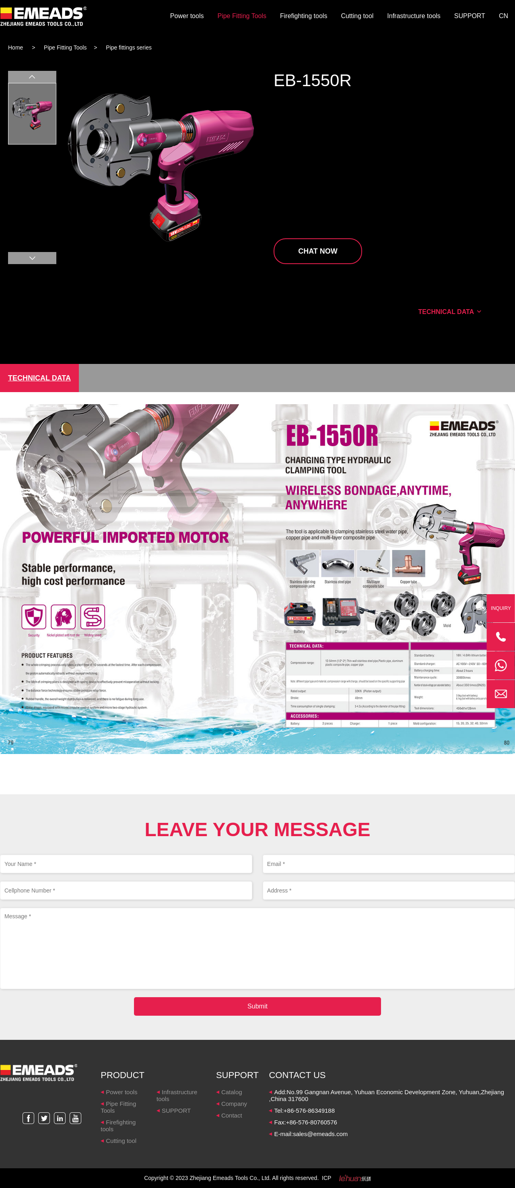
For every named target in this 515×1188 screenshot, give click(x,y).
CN (503, 15)
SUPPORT (469, 15)
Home (15, 47)
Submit (257, 1006)
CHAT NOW (318, 251)
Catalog (231, 1092)
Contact (231, 1115)
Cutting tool (357, 15)
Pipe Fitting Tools (241, 15)
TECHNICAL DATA (450, 311)
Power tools (187, 15)
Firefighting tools (303, 15)
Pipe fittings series (129, 47)
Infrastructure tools (414, 15)
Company (234, 1103)
